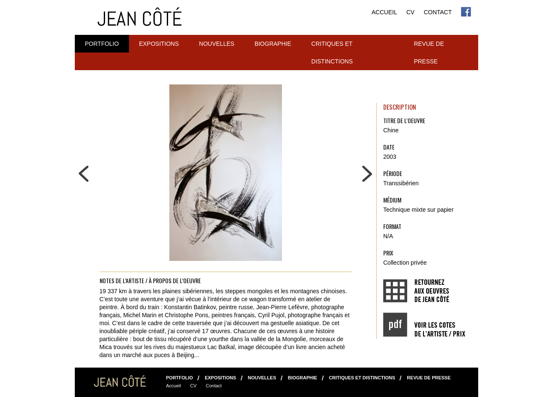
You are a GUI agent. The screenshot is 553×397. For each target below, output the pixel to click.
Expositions (159, 43)
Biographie (273, 43)
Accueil (384, 12)
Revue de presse (429, 52)
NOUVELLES (216, 43)
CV (410, 12)
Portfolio (102, 43)
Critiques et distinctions (332, 52)
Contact (438, 12)
